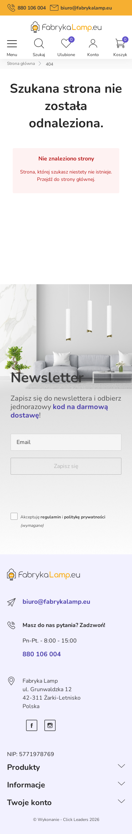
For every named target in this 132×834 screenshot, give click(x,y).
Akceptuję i (62, 521)
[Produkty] (121, 767)
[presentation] (64, 495)
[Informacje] (121, 785)
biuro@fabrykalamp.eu (86, 8)
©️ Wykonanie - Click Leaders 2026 (66, 819)
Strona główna (21, 63)
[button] (39, 44)
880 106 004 (32, 8)
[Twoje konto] (121, 802)
